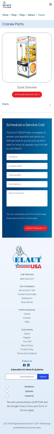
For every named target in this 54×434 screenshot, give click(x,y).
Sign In (27, 334)
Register (27, 337)
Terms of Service (27, 218)
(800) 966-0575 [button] (27, 279)
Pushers (27, 318)
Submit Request (34, 228)
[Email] (27, 183)
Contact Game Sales (27, 294)
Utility (27, 322)
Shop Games (27, 302)
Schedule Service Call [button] (26, 94)
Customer (29, 396)
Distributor (29, 386)
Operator (29, 391)
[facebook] (25, 365)
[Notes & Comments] (27, 199)
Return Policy (27, 345)
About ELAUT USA (27, 290)
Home (5, 15)
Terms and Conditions (27, 353)
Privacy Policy (11, 218)
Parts (5, 104)
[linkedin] (29, 365)
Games (31, 15)
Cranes (27, 314)
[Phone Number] (27, 174)
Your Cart (27, 341)
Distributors (27, 298)
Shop (14, 15)
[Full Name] (27, 156)
